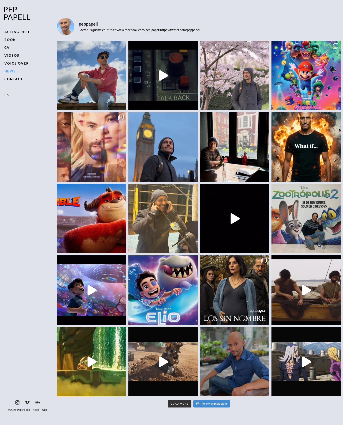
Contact (13, 79)
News (10, 71)
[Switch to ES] (16, 95)
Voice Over (16, 63)
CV (7, 47)
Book (10, 40)
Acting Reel (17, 32)
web (44, 409)
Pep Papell (16, 13)
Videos (11, 55)
